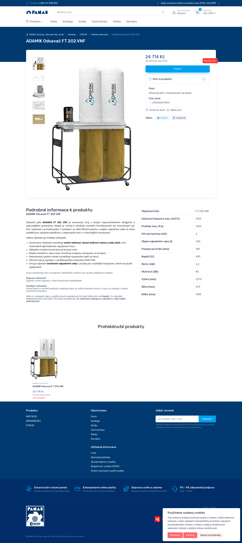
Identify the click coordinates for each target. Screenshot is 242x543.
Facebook (179, 118)
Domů (53, 21)
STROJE (83, 34)
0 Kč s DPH (209, 12)
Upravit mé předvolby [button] (210, 535)
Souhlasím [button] (175, 535)
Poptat (178, 68)
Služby (82, 21)
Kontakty (131, 21)
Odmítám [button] (190, 535)
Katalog (71, 34)
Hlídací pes (174, 110)
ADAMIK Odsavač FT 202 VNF (48, 386)
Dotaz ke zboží (155, 110)
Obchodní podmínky (100, 456)
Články (117, 21)
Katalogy (68, 21)
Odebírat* (207, 418)
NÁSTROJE (31, 415)
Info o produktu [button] (160, 79)
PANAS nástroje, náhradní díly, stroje (46, 34)
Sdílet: (149, 118)
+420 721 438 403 (48, 3)
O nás (93, 452)
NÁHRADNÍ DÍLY (33, 420)
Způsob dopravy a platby (103, 461)
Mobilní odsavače (100, 34)
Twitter (162, 118)
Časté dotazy (99, 21)
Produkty (33, 21)
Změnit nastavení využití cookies (107, 470)
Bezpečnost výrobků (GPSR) (105, 465)
